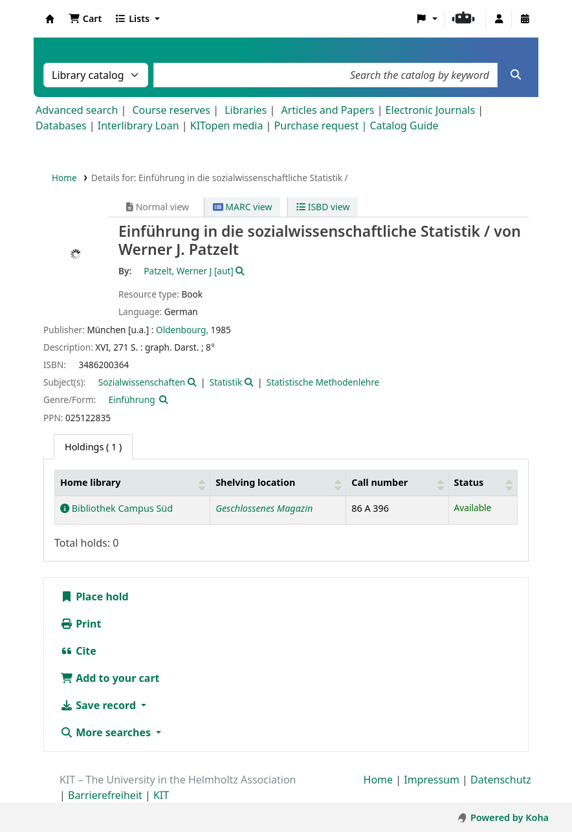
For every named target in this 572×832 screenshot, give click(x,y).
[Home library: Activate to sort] (132, 483)
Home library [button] (90, 482)
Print (80, 624)
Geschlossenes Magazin (264, 508)
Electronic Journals (431, 110)
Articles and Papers (327, 110)
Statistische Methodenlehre (323, 382)
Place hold (94, 596)
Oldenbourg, (182, 329)
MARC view (242, 207)
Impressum (431, 779)
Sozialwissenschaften (142, 382)
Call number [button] (379, 482)
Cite (78, 651)
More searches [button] (106, 732)
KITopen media (226, 125)
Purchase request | (322, 125)
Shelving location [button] (255, 482)
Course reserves (171, 110)
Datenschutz (500, 779)
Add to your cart (110, 678)
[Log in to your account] (499, 18)
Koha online (49, 18)
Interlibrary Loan (138, 125)
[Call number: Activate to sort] (397, 483)
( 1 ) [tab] (93, 447)
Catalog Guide (403, 125)
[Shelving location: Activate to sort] (278, 483)
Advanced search (77, 110)
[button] (85, 18)
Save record (99, 705)
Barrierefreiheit (105, 795)
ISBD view (322, 207)
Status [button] (469, 482)
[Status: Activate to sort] (482, 483)
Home (64, 177)
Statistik (226, 382)
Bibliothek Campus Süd (116, 508)
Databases (61, 125)
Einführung (132, 399)
